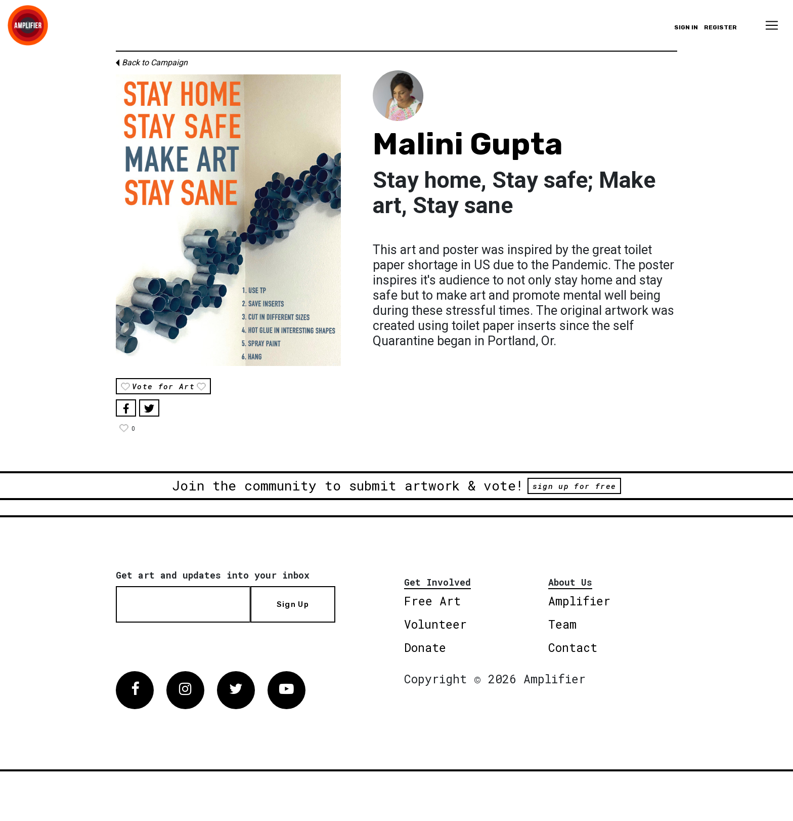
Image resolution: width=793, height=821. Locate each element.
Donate (425, 647)
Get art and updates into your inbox (213, 575)
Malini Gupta (468, 144)
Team (562, 624)
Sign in (686, 27)
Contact (572, 647)
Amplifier (579, 600)
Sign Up (293, 604)
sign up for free (574, 486)
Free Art (432, 600)
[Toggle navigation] (771, 25)
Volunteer (435, 624)
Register (720, 27)
